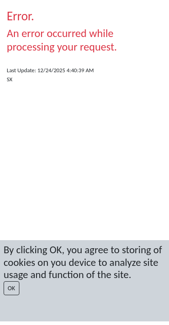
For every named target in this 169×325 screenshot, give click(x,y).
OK (11, 288)
